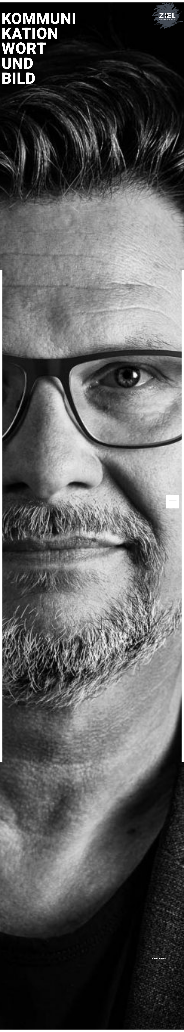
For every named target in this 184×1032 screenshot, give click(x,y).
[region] (92, 516)
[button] (172, 501)
